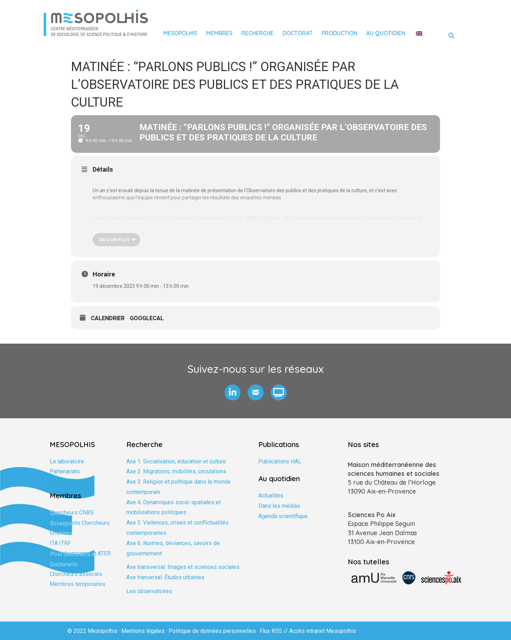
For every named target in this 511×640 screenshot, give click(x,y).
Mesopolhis (180, 33)
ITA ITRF (60, 543)
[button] (233, 392)
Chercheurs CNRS (72, 512)
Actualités (270, 495)
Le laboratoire (67, 461)
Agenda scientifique (283, 516)
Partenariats (65, 471)
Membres (219, 33)
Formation (62, 481)
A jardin (404, 218)
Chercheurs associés (76, 574)
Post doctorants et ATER (80, 553)
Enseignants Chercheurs (80, 523)
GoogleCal (147, 318)
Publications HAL (279, 461)
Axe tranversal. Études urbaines (165, 577)
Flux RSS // (274, 631)
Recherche (257, 33)
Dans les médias (279, 505)
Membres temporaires (77, 584)
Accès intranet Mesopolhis (322, 631)
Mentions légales (143, 631)
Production (339, 33)
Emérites (61, 532)
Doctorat (297, 33)
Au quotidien (385, 33)
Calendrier (108, 318)
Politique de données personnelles (212, 631)
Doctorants (63, 563)
